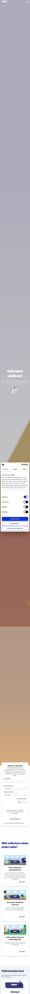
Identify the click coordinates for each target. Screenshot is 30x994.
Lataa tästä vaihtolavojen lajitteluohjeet (14, 823)
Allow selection (15, 523)
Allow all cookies (15, 519)
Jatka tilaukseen (14, 819)
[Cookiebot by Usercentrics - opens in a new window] (21, 465)
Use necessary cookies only (15, 528)
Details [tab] (15, 469)
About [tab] (24, 469)
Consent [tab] (5, 469)
